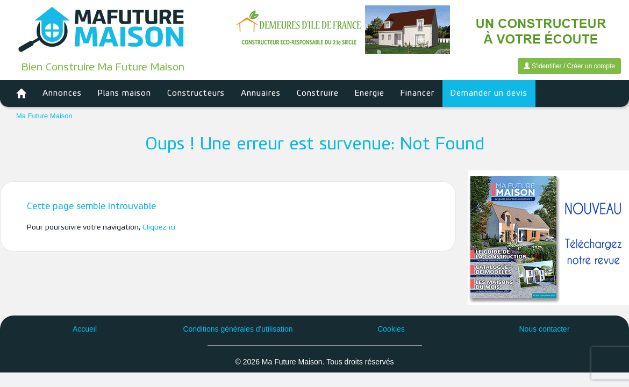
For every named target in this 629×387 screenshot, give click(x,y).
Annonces (62, 93)
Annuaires (261, 93)
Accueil (85, 329)
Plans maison (124, 93)
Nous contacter (544, 329)
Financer (417, 93)
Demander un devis (489, 93)
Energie (369, 93)
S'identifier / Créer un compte (569, 66)
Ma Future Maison (44, 116)
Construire (318, 93)
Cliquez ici (158, 227)
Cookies (391, 329)
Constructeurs (196, 93)
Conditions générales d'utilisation (237, 329)
